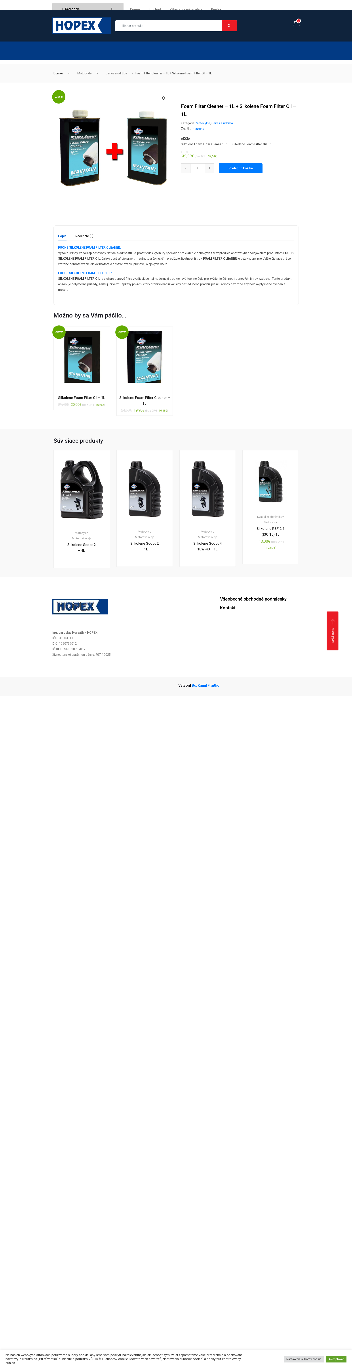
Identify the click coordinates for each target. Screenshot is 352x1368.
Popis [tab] (62, 236)
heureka (198, 128)
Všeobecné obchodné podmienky (253, 599)
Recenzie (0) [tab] (84, 236)
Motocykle (84, 73)
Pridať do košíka (240, 168)
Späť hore (333, 630)
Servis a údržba (116, 73)
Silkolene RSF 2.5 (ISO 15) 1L (270, 532)
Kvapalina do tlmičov (270, 516)
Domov (135, 9)
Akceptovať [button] (336, 1359)
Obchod (155, 9)
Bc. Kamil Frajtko (205, 685)
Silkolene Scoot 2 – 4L (81, 548)
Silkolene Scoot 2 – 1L (144, 546)
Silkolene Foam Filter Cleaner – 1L (144, 401)
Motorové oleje (81, 538)
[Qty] (197, 168)
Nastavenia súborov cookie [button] (303, 1359)
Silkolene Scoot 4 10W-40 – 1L (207, 546)
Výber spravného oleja (186, 9)
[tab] (62, 237)
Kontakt (217, 9)
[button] (164, 98)
